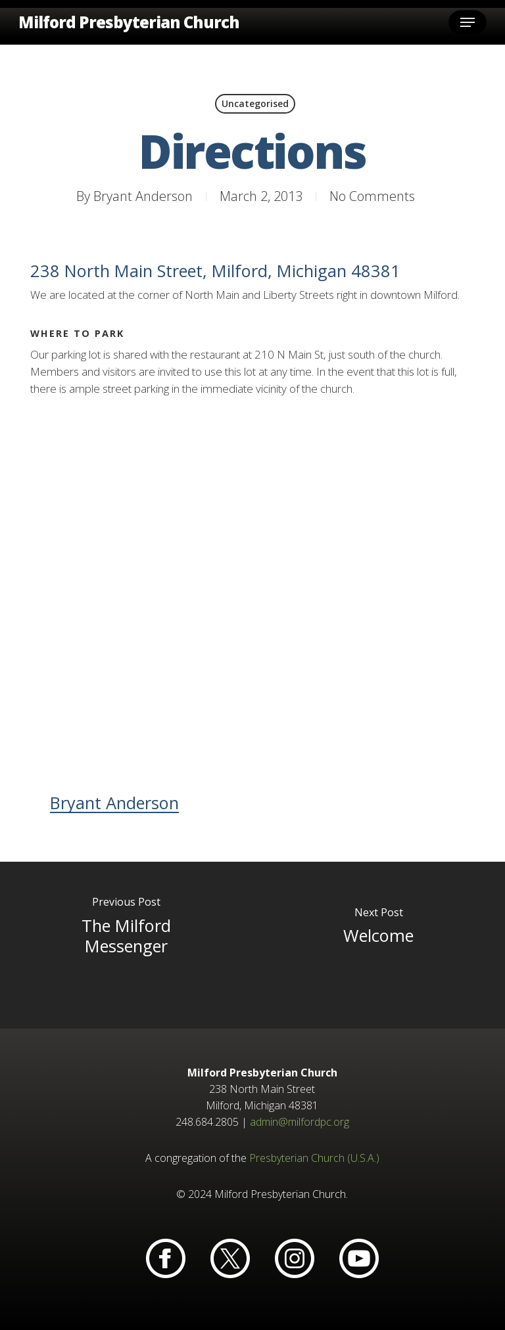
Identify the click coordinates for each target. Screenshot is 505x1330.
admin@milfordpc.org (299, 1122)
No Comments (372, 196)
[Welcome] (378, 945)
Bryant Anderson (143, 196)
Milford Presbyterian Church (128, 22)
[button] (467, 22)
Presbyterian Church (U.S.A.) (314, 1158)
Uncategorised (255, 103)
